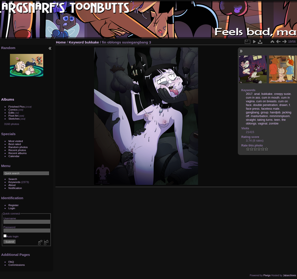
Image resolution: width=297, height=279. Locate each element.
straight (251, 119)
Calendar (14, 156)
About (12, 184)
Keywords (15, 181)
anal (257, 94)
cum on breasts (266, 101)
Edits (12, 112)
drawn (283, 105)
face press (253, 108)
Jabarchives (289, 275)
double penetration (265, 105)
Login (12, 208)
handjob (275, 112)
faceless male (270, 108)
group (264, 112)
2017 (249, 94)
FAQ (11, 261)
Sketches (14, 118)
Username (9, 218)
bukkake (92, 42)
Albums (7, 99)
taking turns (265, 119)
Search (13, 178)
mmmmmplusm (279, 116)
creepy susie (282, 94)
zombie (274, 123)
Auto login (10, 236)
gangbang (252, 112)
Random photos (18, 147)
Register (14, 205)
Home (61, 42)
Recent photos (17, 150)
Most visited (16, 141)
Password (9, 227)
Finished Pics (17, 106)
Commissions (17, 264)
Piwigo (266, 275)
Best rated (15, 144)
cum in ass (253, 97)
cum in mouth (270, 97)
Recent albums (18, 153)
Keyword (76, 42)
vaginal (262, 123)
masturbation (259, 116)
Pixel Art (13, 115)
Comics (13, 109)
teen (277, 119)
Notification (15, 187)
